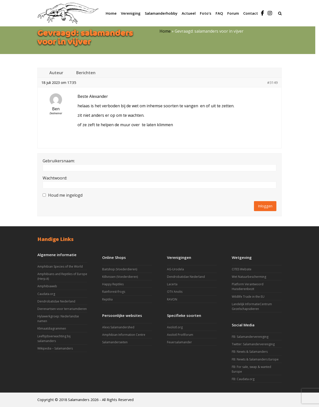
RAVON (172, 299)
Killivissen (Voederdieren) (120, 277)
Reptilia (107, 299)
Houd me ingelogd (65, 195)
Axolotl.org (175, 327)
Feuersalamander (179, 342)
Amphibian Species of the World (60, 266)
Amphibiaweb (47, 286)
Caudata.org (46, 294)
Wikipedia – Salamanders (55, 348)
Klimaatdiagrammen (51, 328)
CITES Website (241, 269)
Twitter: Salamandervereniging (253, 344)
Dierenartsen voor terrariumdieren (62, 309)
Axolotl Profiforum (180, 335)
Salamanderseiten (115, 342)
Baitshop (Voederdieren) (119, 269)
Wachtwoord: (55, 178)
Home (165, 31)
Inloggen (265, 205)
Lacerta (172, 284)
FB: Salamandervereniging (250, 337)
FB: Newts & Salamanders (250, 351)
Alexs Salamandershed (118, 327)
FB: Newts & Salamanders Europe (255, 359)
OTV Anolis (174, 292)
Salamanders (78, 399)
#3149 (272, 82)
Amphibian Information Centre (123, 335)
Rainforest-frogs (113, 292)
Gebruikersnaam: (59, 161)
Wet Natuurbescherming (249, 277)
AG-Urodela (175, 269)
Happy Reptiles (113, 284)
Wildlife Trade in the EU (248, 296)
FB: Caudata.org (243, 379)
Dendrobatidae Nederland (56, 301)
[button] (279, 13)
